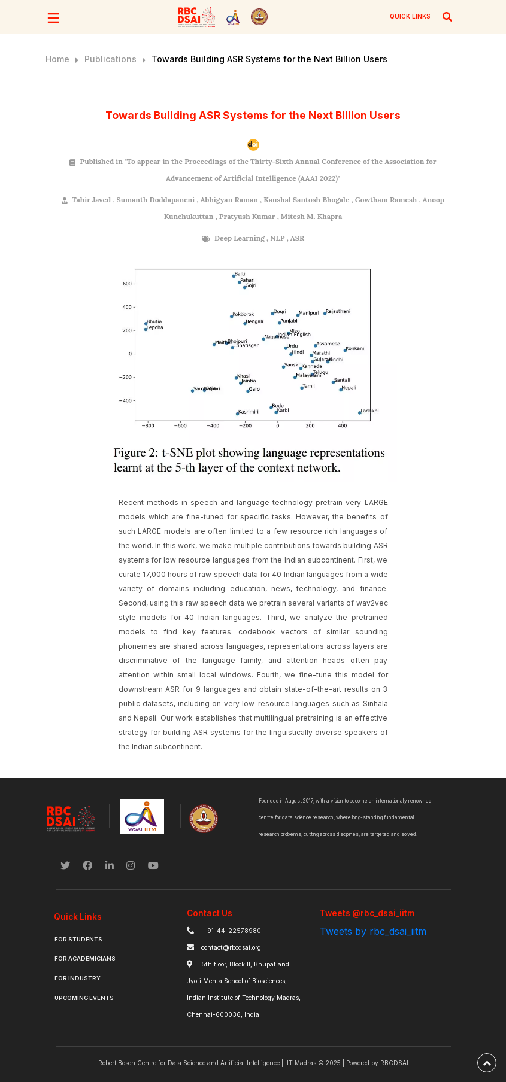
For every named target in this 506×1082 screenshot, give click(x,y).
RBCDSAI (394, 1062)
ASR (297, 237)
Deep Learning (239, 237)
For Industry (77, 978)
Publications (110, 59)
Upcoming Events (84, 998)
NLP (277, 237)
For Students (78, 939)
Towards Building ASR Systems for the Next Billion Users (269, 59)
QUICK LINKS (410, 16)
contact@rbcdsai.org (231, 948)
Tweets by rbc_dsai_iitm (373, 931)
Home (57, 59)
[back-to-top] (486, 1062)
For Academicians (85, 958)
